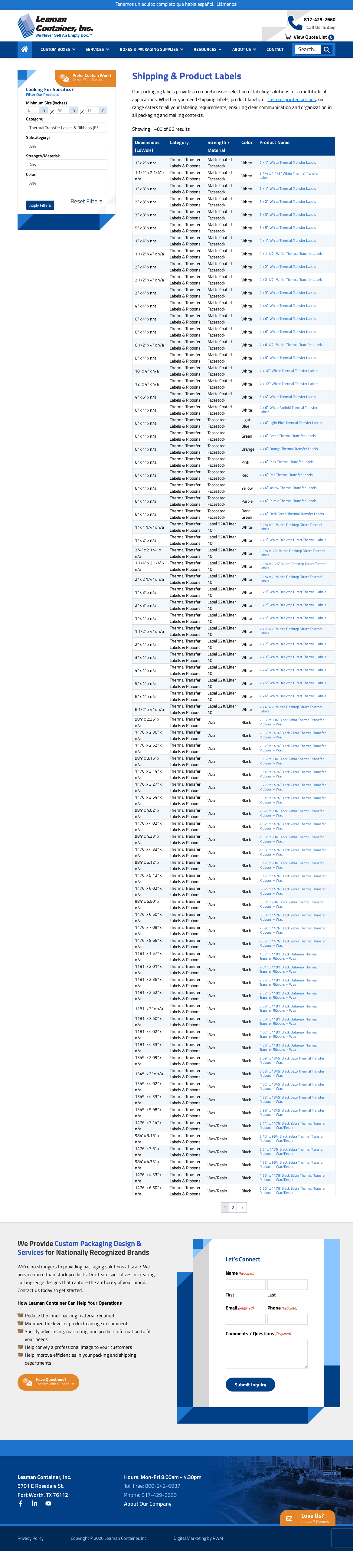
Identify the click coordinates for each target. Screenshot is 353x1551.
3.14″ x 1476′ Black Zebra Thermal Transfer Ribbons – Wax (293, 774)
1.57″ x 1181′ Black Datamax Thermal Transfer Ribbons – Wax (289, 956)
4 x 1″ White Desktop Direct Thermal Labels (293, 618)
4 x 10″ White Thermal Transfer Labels (289, 370)
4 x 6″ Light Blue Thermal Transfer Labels (291, 423)
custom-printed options (291, 99)
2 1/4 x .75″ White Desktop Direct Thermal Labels (292, 553)
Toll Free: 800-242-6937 (152, 1486)
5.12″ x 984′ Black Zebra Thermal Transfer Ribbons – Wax (292, 865)
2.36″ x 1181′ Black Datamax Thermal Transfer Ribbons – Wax (289, 982)
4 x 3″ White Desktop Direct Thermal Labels (293, 657)
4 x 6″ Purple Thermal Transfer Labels (288, 501)
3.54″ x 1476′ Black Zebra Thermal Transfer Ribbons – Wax (293, 800)
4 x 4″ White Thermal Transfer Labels (288, 305)
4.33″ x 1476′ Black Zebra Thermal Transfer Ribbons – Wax (293, 852)
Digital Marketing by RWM (198, 1538)
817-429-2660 (319, 19)
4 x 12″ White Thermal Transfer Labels (289, 383)
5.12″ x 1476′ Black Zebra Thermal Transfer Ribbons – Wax (293, 878)
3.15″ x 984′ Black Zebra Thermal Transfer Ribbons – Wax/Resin (292, 1138)
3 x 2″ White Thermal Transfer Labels (288, 201)
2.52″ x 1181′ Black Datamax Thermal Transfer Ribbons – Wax (289, 995)
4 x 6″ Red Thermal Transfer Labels (286, 475)
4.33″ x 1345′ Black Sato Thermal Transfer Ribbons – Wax (292, 1099)
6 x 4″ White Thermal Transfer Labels (288, 396)
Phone (282, 1307)
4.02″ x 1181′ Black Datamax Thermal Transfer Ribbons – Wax (289, 1034)
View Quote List (309, 37)
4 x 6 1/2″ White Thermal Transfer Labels (291, 344)
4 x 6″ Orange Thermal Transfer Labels (289, 449)
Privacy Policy (31, 1538)
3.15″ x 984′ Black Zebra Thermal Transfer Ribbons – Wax (292, 761)
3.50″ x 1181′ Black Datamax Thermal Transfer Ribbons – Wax (289, 1021)
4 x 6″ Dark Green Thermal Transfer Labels (292, 514)
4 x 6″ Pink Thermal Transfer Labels (286, 462)
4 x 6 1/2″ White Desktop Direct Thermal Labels (291, 709)
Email (239, 1307)
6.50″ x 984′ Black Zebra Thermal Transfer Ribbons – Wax (292, 904)
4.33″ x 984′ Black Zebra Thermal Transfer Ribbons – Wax (292, 839)
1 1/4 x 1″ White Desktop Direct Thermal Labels (291, 527)
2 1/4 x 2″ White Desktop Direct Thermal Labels (291, 579)
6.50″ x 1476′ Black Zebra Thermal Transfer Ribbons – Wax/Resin (293, 1190)
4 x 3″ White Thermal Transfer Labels (288, 292)
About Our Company (148, 1504)
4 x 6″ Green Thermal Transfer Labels (287, 436)
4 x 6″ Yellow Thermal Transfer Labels (288, 488)
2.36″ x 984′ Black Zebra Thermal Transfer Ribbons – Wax (292, 722)
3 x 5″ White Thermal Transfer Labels (288, 227)
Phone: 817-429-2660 (150, 1495)
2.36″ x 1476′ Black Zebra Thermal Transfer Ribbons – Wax (293, 735)
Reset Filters (86, 201)
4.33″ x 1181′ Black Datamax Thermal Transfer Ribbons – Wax (289, 1047)
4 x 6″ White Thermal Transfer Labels (288, 318)
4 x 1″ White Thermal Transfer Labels (288, 240)
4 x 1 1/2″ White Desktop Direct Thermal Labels (291, 631)
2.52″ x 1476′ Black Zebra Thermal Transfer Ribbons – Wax (293, 748)
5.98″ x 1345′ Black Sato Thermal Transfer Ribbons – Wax (292, 1112)
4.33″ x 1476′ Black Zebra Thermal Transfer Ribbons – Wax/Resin (293, 1177)
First (230, 1294)
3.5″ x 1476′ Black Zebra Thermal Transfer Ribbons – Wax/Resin (292, 1151)
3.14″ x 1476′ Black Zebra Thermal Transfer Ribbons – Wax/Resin (293, 1125)
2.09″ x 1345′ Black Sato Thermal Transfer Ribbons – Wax (292, 1060)
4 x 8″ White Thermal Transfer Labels (288, 357)
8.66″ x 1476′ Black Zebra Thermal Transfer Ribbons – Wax (293, 943)
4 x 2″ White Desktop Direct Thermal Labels (293, 644)
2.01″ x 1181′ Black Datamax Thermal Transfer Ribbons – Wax (289, 969)
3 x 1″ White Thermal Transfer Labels (288, 188)
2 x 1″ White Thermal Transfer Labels (288, 162)
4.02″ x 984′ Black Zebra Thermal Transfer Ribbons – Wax (292, 813)
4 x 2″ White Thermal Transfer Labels (288, 266)
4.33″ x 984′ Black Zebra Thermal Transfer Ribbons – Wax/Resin (292, 1164)
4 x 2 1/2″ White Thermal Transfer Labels (291, 279)
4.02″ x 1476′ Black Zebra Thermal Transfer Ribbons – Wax (293, 826)
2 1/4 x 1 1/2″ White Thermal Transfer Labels (289, 175)
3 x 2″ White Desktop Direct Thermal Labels (293, 605)
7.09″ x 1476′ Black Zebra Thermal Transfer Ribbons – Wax (293, 930)
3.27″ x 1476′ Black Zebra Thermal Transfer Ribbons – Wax (293, 787)
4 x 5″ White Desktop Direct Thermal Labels (293, 683)
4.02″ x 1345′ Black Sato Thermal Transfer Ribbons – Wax (292, 1086)
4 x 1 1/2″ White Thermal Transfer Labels (291, 253)
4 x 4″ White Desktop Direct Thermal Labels (293, 670)
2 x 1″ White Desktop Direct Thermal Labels (293, 540)
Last (271, 1294)
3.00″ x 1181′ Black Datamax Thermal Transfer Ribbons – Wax (289, 1008)
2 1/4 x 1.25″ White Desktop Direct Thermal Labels (293, 566)
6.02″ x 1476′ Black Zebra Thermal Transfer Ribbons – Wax (293, 891)
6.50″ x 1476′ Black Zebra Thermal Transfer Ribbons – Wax (293, 917)
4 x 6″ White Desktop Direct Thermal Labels (293, 696)
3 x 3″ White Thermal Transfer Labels (288, 214)
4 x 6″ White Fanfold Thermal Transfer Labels (288, 410)
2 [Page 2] (232, 1207)
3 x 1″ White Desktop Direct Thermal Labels (293, 592)
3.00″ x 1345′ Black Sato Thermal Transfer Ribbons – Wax (292, 1073)
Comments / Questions (258, 1333)
